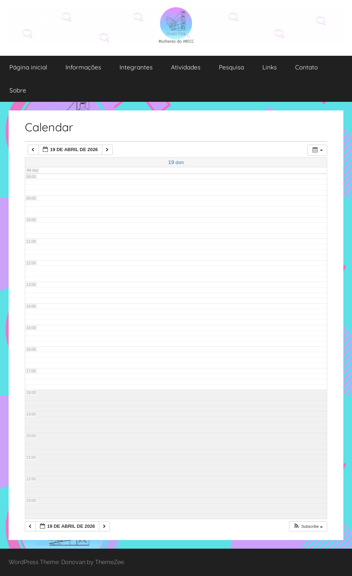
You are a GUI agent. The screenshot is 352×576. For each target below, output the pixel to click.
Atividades (185, 67)
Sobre (17, 90)
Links (269, 67)
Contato (306, 67)
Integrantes (136, 67)
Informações (83, 67)
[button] (307, 526)
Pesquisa (231, 67)
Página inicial (28, 67)
